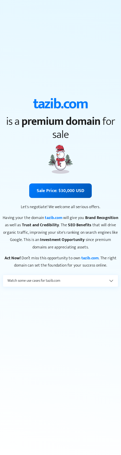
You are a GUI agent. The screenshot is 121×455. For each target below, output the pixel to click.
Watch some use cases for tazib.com (33, 281)
